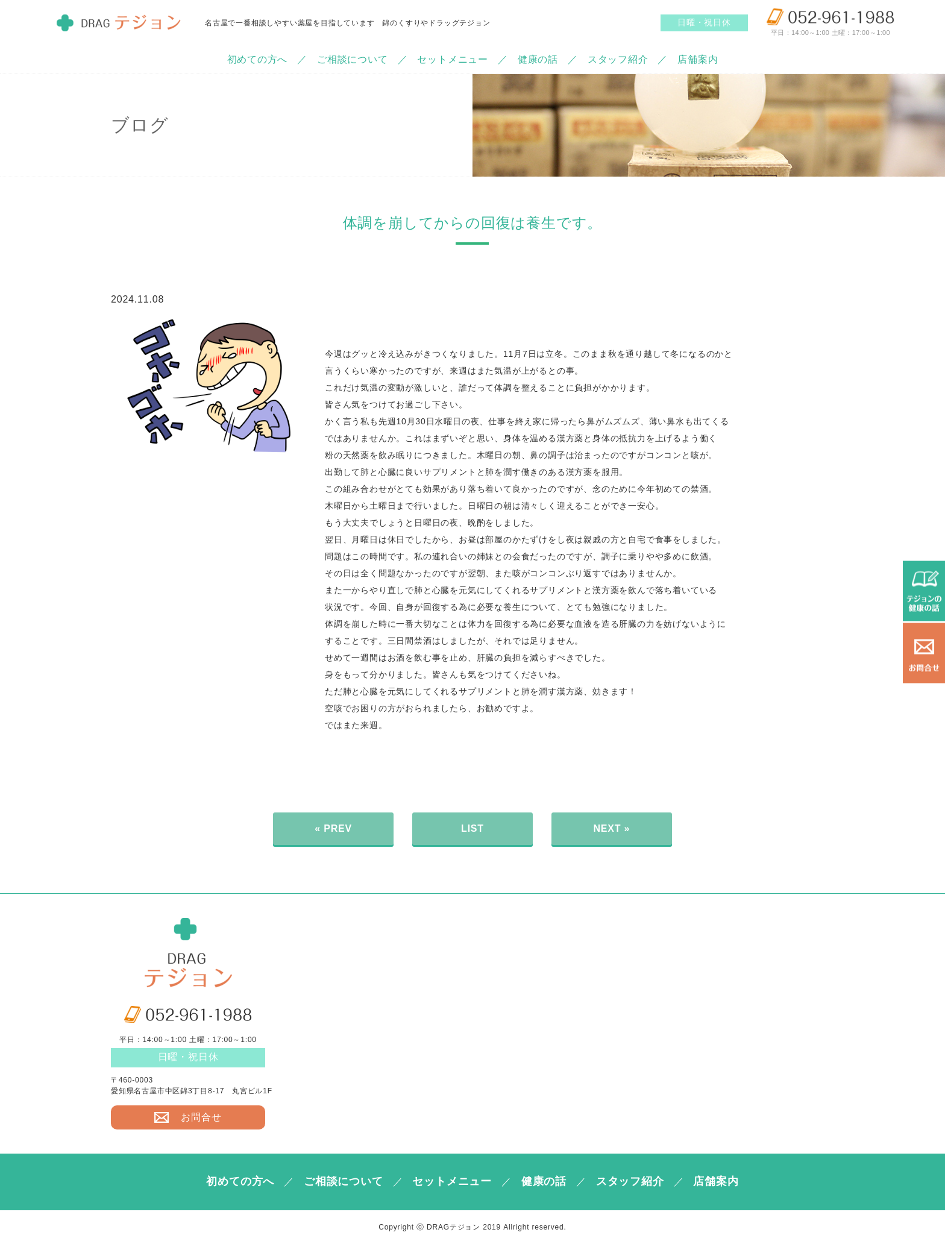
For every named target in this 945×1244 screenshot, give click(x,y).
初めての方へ (257, 59)
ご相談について (352, 59)
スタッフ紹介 (618, 59)
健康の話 (538, 59)
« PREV (333, 828)
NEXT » (611, 828)
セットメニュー (452, 59)
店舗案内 (697, 59)
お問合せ (187, 1116)
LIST (472, 828)
